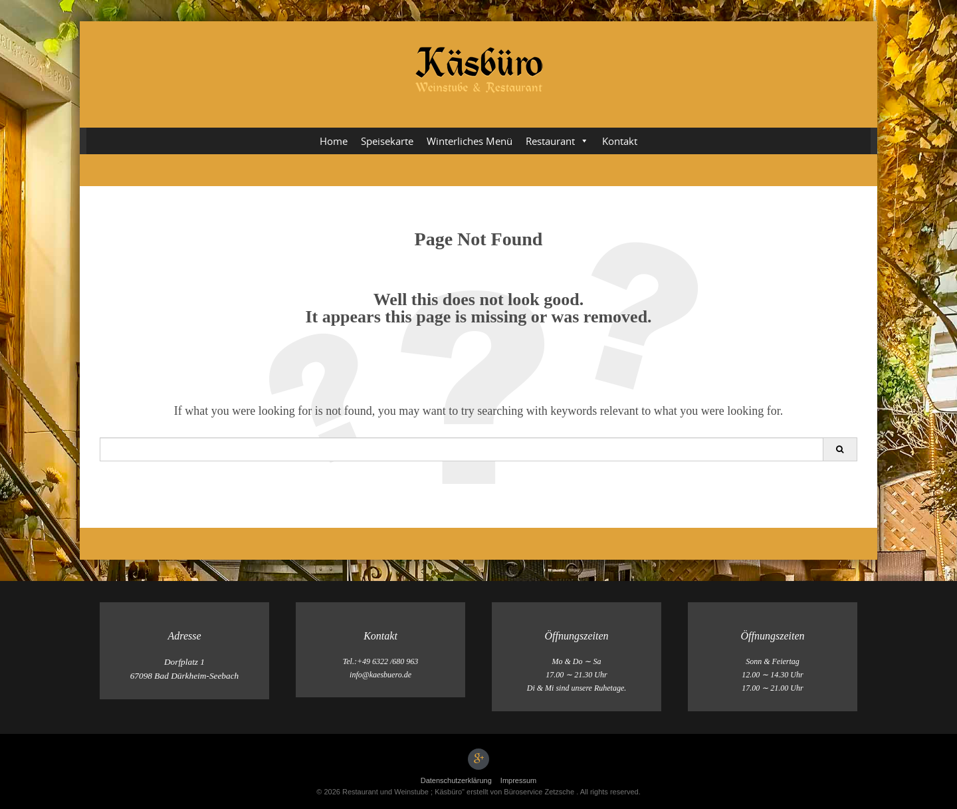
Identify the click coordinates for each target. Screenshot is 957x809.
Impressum (518, 780)
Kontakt (619, 141)
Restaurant (557, 141)
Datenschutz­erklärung (456, 780)
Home (334, 141)
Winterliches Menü (469, 141)
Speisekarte (387, 141)
